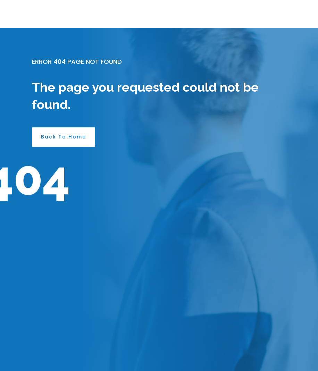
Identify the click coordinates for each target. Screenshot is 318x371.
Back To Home (63, 136)
